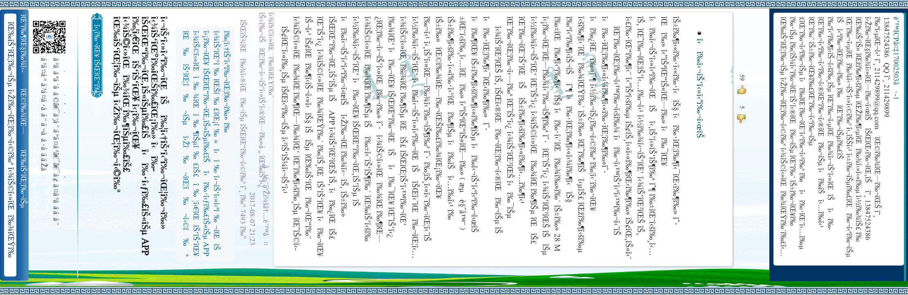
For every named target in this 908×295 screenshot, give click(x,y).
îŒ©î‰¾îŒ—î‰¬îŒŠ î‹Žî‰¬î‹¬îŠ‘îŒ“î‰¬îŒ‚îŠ (24, 111)
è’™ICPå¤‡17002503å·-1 (895, 58)
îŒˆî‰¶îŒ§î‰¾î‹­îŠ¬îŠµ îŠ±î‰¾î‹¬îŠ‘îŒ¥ (24, 43)
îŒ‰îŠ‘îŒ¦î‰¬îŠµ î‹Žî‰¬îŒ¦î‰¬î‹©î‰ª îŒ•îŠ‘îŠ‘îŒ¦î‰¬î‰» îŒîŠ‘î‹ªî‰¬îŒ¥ (24, 179)
